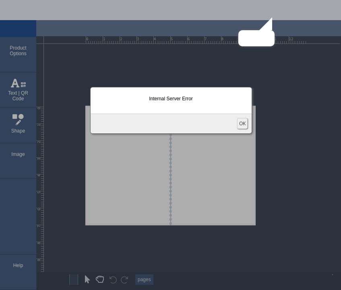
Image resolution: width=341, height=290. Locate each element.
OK (242, 123)
